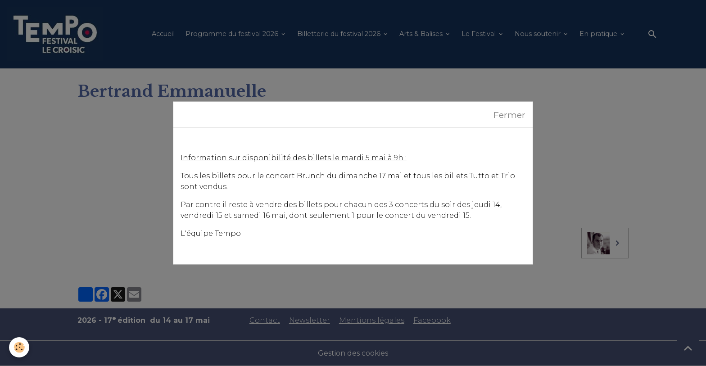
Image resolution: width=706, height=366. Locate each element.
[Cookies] (19, 347)
